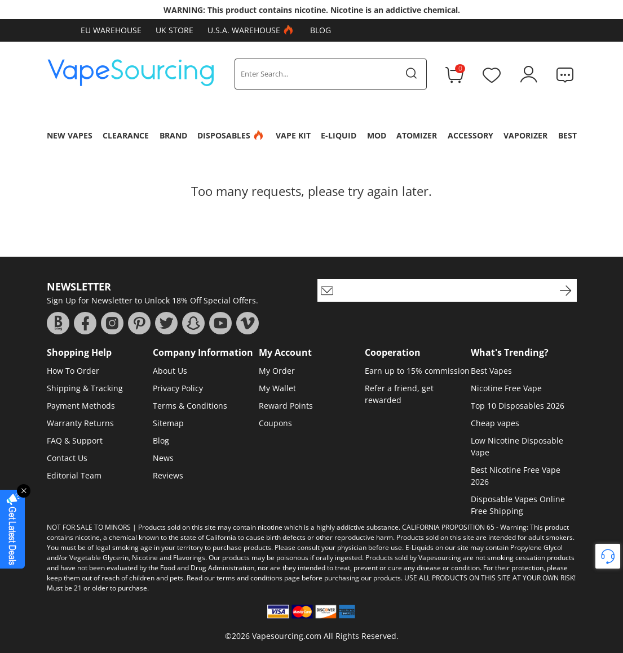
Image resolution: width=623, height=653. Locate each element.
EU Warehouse (111, 30)
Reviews (168, 475)
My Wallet (277, 388)
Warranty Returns (80, 423)
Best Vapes (491, 370)
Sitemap (168, 423)
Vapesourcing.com (286, 635)
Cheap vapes (495, 423)
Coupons (275, 423)
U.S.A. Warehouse (251, 30)
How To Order (73, 370)
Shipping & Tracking (85, 388)
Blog (320, 30)
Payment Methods (81, 405)
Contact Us (67, 458)
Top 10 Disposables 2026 (517, 405)
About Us (170, 370)
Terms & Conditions (190, 405)
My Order (277, 370)
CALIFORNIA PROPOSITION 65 (448, 527)
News (163, 458)
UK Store (174, 30)
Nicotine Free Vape (506, 388)
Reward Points (286, 405)
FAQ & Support (75, 440)
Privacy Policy (178, 388)
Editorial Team (74, 475)
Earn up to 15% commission (417, 370)
